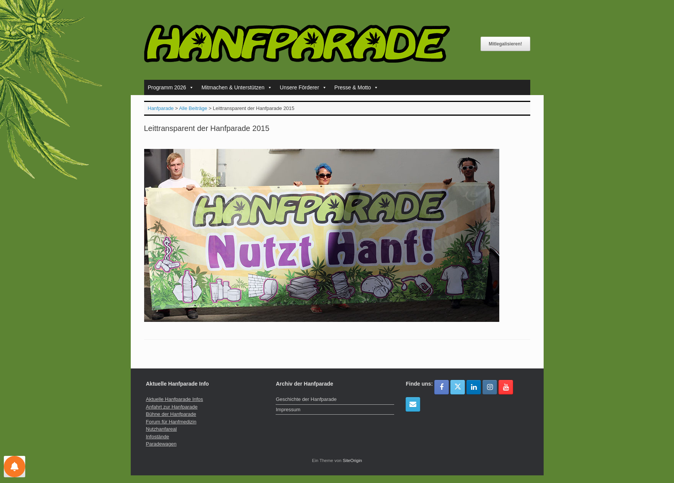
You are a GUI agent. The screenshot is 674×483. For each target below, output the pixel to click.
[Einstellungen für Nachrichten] (14, 466)
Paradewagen (161, 444)
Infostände (157, 436)
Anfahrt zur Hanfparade (172, 407)
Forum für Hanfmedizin (171, 422)
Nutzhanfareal (161, 429)
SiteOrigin (352, 460)
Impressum (288, 409)
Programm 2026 (171, 87)
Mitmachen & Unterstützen (236, 87)
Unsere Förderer (303, 87)
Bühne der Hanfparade (171, 414)
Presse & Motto (357, 87)
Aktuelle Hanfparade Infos (174, 399)
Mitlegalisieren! (505, 44)
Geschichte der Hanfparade (306, 399)
